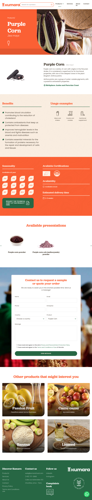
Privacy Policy (7, 486)
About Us (78, 4)
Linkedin (49, 473)
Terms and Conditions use (10, 490)
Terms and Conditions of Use (46, 347)
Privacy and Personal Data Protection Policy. (55, 345)
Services (70, 4)
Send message (46, 353)
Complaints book (52, 489)
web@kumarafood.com (34, 473)
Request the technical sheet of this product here (18, 203)
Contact (86, 4)
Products (59, 4)
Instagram (50, 476)
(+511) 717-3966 (31, 476)
